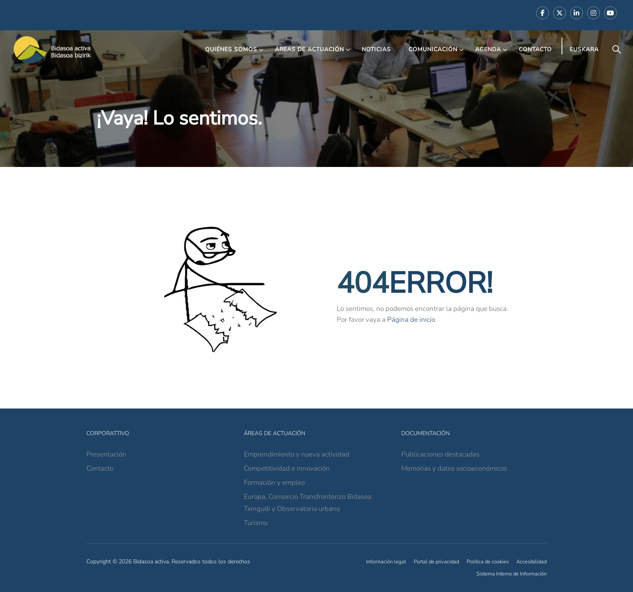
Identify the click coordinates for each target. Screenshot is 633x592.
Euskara (584, 49)
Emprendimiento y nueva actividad (296, 454)
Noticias (376, 49)
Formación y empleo (274, 482)
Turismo (256, 522)
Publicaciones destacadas (440, 454)
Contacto (535, 49)
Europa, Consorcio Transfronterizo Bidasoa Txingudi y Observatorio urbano (307, 502)
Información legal (386, 561)
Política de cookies (488, 561)
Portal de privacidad (436, 561)
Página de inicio (411, 319)
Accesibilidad (531, 561)
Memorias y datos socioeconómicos (454, 468)
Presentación (106, 454)
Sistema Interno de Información (511, 573)
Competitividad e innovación (287, 468)
